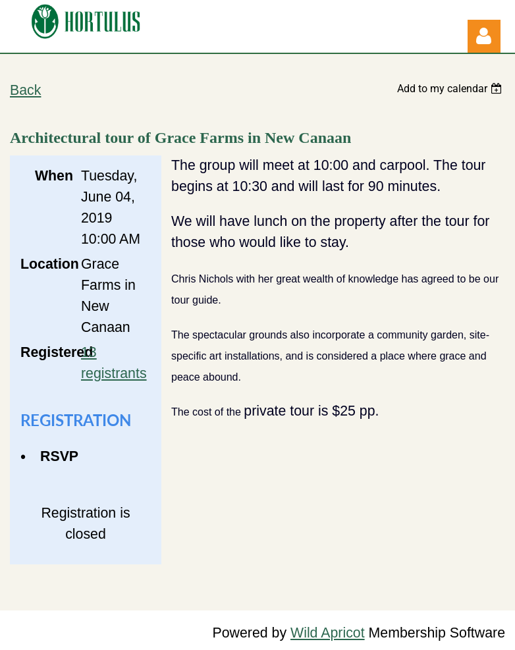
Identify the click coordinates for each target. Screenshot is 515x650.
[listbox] (451, 88)
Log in (484, 36)
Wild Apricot (327, 633)
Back (25, 90)
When (54, 176)
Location (46, 264)
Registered (46, 352)
